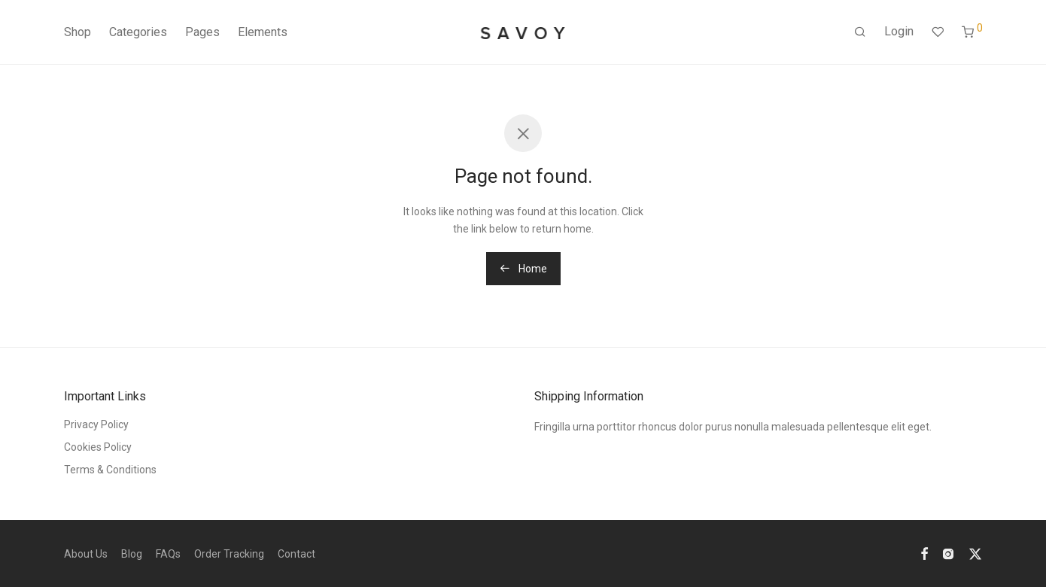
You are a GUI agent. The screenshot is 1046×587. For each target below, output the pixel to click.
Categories (138, 32)
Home (523, 269)
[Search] (860, 32)
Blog (131, 554)
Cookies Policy (98, 447)
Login (899, 31)
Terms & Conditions (110, 470)
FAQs (168, 554)
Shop (77, 32)
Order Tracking (229, 554)
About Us (86, 554)
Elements (262, 32)
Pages (202, 32)
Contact (296, 554)
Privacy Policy (96, 424)
